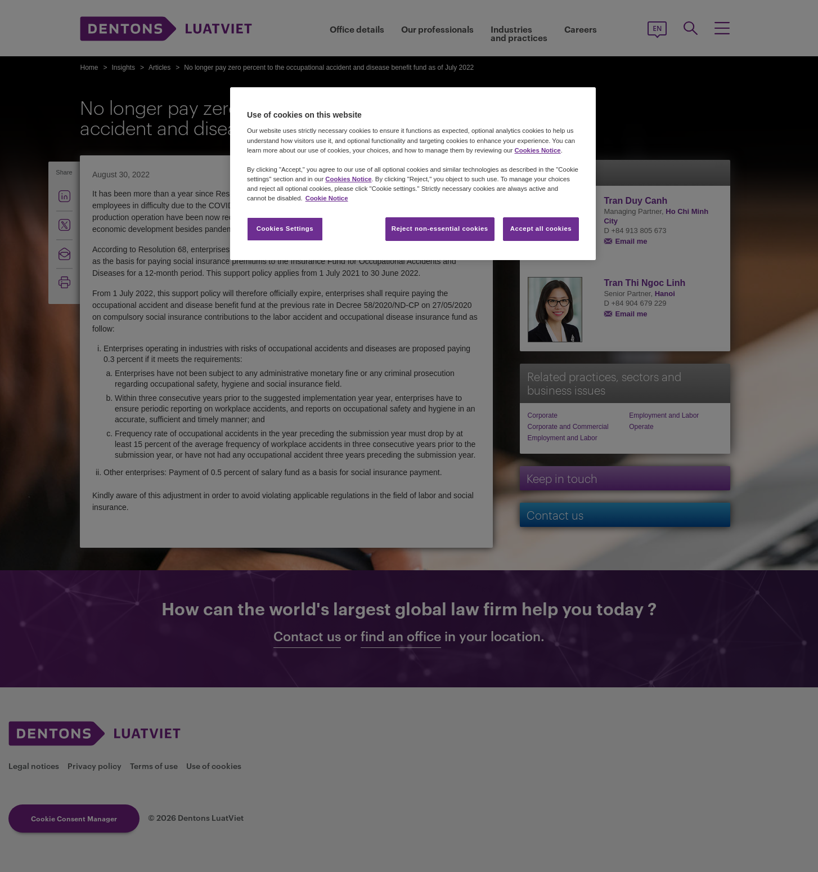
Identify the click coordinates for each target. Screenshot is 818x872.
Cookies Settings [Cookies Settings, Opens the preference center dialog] (285, 228)
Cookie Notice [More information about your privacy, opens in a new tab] (326, 198)
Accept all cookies (541, 228)
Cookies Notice (537, 150)
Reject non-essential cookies (440, 228)
